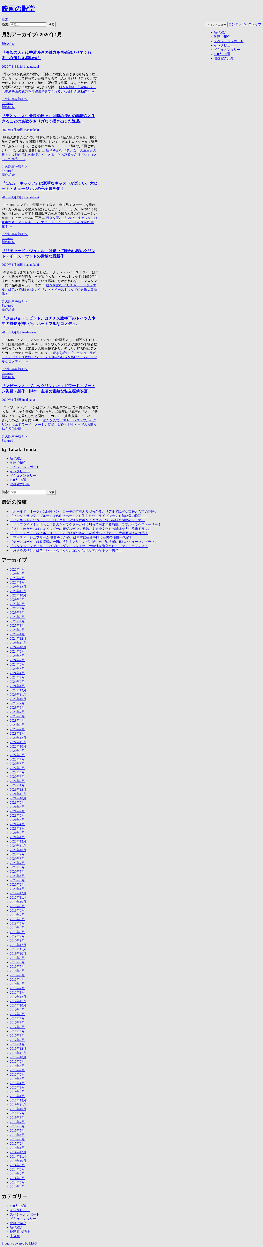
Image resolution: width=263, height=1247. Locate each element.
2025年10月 (18, 595)
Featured (7, 103)
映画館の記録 (224, 58)
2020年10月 (18, 850)
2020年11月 (18, 845)
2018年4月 (17, 979)
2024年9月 (17, 651)
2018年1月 (17, 992)
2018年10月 (18, 953)
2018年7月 (17, 966)
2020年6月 (17, 867)
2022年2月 (17, 781)
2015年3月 (17, 1139)
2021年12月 (18, 789)
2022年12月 (18, 738)
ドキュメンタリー (227, 49)
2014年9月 (17, 1165)
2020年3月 (17, 880)
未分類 (15, 1236)
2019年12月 (18, 893)
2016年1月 (17, 1096)
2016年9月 (17, 1061)
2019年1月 (17, 940)
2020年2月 (17, 884)
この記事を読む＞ (15, 99)
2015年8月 (17, 1117)
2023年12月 (18, 690)
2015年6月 (17, 1126)
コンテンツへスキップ (244, 24)
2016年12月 (18, 1048)
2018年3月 (17, 984)
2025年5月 (17, 617)
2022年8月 (17, 755)
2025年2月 (17, 630)
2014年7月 (17, 1173)
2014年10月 (18, 1161)
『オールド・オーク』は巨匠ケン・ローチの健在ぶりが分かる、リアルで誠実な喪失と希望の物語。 (84, 511)
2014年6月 (17, 1178)
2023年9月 (17, 703)
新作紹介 (220, 32)
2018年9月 (17, 958)
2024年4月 (17, 673)
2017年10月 (18, 1005)
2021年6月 (17, 815)
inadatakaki (31, 66)
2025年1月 (17, 634)
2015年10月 (18, 1109)
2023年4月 (17, 720)
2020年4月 (17, 876)
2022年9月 (17, 750)
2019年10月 (18, 902)
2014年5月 (17, 1182)
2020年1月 (17, 889)
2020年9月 (17, 854)
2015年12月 (18, 1100)
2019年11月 (18, 897)
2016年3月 (17, 1087)
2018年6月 (17, 971)
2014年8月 (17, 1169)
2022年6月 (17, 763)
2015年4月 (17, 1135)
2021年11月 (18, 794)
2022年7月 (17, 759)
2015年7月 (17, 1122)
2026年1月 (17, 582)
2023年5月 (17, 716)
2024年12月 (18, 638)
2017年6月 (17, 1022)
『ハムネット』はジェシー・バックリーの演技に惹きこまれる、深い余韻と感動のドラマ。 (77, 520)
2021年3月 (17, 828)
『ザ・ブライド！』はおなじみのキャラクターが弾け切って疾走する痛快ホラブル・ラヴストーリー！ (85, 524)
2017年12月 (18, 997)
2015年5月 (17, 1130)
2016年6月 (17, 1074)
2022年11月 (18, 742)
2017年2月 (17, 1040)
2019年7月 (17, 914)
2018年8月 (17, 962)
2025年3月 (17, 625)
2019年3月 (17, 932)
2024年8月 (17, 656)
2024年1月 (17, 686)
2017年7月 (17, 1018)
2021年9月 (17, 802)
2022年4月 (17, 772)
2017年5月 (17, 1027)
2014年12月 (18, 1152)
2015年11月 (18, 1104)
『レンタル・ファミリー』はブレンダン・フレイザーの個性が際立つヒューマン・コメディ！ (79, 546)
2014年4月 (17, 1186)
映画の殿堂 (18, 8)
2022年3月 (17, 776)
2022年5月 (17, 768)
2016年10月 (18, 1057)
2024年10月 (18, 647)
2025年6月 (17, 612)
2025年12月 (18, 586)
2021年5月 (17, 820)
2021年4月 (17, 824)
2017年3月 (17, 1035)
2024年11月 (18, 643)
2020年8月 (17, 858)
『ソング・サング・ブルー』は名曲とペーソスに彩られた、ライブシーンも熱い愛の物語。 (79, 516)
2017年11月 (18, 1001)
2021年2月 (17, 832)
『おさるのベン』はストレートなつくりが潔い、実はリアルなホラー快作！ (66, 550)
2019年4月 (17, 927)
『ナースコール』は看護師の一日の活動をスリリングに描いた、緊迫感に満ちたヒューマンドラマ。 (84, 541)
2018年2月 (17, 988)
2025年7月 (17, 608)
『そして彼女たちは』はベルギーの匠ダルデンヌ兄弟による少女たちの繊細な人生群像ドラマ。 (80, 528)
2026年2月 (17, 578)
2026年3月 (17, 574)
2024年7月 (17, 660)
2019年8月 (17, 910)
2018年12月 (18, 945)
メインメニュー (216, 24)
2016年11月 (18, 1053)
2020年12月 (18, 841)
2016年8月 (17, 1066)
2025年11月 (18, 591)
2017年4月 (17, 1031)
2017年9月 (17, 1009)
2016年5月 (17, 1079)
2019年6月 (17, 919)
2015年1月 (17, 1148)
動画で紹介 (222, 36)
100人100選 (222, 54)
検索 (5, 20)
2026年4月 (17, 569)
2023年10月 (18, 699)
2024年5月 (17, 668)
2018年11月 (18, 949)
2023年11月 (18, 694)
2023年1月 (17, 733)
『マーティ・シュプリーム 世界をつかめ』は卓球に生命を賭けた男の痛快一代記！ (71, 537)
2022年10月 (18, 746)
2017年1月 (17, 1044)
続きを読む (49, 155)
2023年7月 (17, 712)
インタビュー (224, 45)
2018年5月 (17, 975)
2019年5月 (17, 923)
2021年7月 (17, 811)
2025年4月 (17, 621)
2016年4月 (17, 1083)
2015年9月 (17, 1113)
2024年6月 (17, 664)
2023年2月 (17, 729)
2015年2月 (17, 1143)
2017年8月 (17, 1014)
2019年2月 (17, 936)
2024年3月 (17, 677)
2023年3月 (17, 725)
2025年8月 (17, 604)
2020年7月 (17, 863)
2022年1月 (17, 785)
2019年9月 (17, 906)
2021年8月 (17, 807)
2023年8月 (17, 707)
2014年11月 (18, 1156)
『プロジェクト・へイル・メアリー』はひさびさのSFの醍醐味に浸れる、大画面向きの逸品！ (79, 533)
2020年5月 (17, 871)
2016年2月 (17, 1091)
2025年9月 (17, 599)
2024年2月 (17, 681)
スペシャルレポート (228, 41)
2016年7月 (17, 1070)
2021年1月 (17, 837)
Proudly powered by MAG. (20, 1243)
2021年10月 (18, 798)
